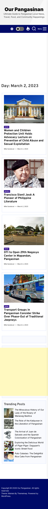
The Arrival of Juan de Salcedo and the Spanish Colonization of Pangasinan (28, 434)
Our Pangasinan (24, 9)
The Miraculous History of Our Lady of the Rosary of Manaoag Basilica (29, 412)
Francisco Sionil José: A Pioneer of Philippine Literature (19, 198)
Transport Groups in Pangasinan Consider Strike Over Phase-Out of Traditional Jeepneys (23, 315)
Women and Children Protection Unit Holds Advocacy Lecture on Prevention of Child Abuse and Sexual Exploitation (24, 137)
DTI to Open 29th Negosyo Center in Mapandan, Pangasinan (21, 256)
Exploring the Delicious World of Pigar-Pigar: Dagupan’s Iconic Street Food (29, 445)
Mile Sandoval (9, 149)
